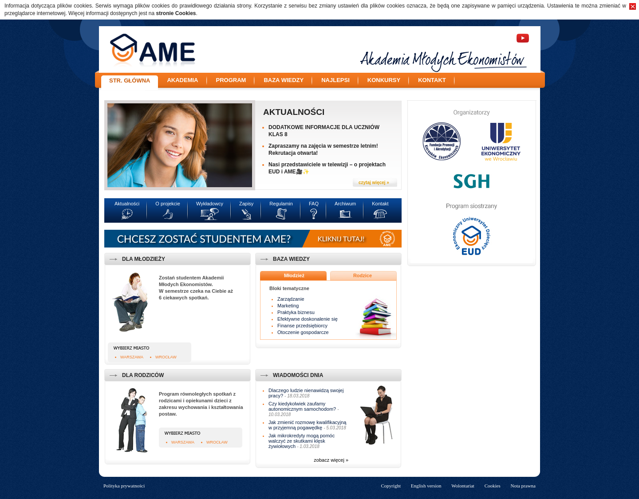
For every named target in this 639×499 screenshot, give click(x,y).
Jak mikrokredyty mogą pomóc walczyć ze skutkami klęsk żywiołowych (301, 441)
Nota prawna (523, 485)
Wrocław (166, 357)
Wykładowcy (209, 203)
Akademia (182, 80)
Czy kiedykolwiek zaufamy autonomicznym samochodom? (302, 406)
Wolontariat (462, 485)
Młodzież (294, 275)
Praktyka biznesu (296, 312)
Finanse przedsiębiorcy (302, 325)
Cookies (493, 485)
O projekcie (167, 203)
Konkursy (383, 80)
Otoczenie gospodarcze (303, 332)
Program (231, 80)
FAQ (314, 203)
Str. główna (129, 80)
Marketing (288, 305)
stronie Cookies (176, 13)
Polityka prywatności (124, 485)
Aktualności (293, 112)
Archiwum (345, 203)
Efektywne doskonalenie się (307, 319)
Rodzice (362, 275)
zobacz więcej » (331, 460)
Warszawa (131, 357)
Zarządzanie (290, 299)
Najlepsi (335, 80)
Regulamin (281, 203)
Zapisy (246, 203)
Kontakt (432, 80)
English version (426, 485)
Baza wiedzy (284, 80)
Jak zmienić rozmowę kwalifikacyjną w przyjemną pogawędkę (307, 425)
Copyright (391, 485)
